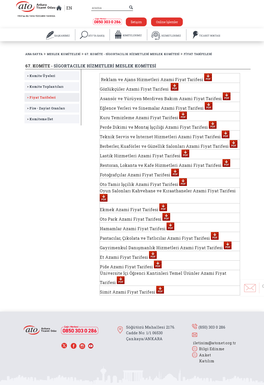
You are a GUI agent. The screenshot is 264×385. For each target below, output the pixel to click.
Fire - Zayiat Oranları (46, 108)
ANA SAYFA (34, 54)
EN (69, 8)
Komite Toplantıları (45, 86)
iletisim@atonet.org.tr (214, 342)
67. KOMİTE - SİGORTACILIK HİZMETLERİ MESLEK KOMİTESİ (132, 54)
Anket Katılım (204, 357)
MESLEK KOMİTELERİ (63, 54)
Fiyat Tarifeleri (41, 97)
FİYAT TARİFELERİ (198, 54)
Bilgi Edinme (211, 348)
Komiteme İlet (40, 119)
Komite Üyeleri (41, 75)
